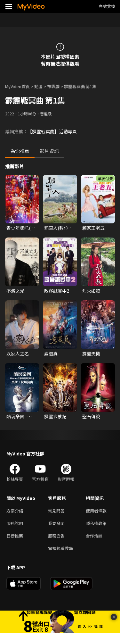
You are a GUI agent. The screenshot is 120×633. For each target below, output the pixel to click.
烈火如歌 (91, 290)
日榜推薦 (14, 536)
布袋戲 (53, 86)
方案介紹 (14, 511)
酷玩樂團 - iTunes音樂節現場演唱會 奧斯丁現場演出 (20, 416)
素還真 (51, 353)
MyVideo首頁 (17, 86)
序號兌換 (107, 6)
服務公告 (56, 536)
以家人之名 (17, 353)
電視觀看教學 (60, 548)
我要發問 (56, 523)
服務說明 (14, 523)
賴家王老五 (93, 228)
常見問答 (56, 511)
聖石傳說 (91, 416)
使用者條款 (96, 511)
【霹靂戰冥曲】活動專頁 (52, 131)
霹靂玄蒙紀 (55, 416)
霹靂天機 (91, 353)
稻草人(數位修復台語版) (58, 228)
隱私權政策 (96, 523)
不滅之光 (15, 290)
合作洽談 (94, 536)
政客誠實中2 (56, 290)
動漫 (38, 86)
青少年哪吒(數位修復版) (20, 228)
